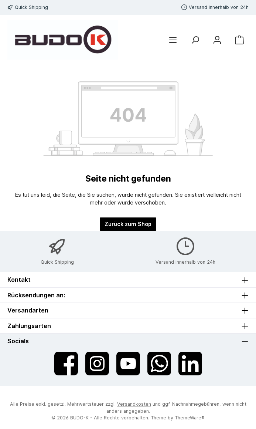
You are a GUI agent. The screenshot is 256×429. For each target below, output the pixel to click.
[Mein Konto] (217, 40)
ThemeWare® (190, 417)
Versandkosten (134, 404)
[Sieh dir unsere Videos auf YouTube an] (128, 363)
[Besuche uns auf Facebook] (66, 363)
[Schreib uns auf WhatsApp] (159, 363)
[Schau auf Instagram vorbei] (97, 363)
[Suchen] (195, 40)
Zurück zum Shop (128, 224)
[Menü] (173, 40)
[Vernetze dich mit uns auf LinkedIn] (190, 363)
